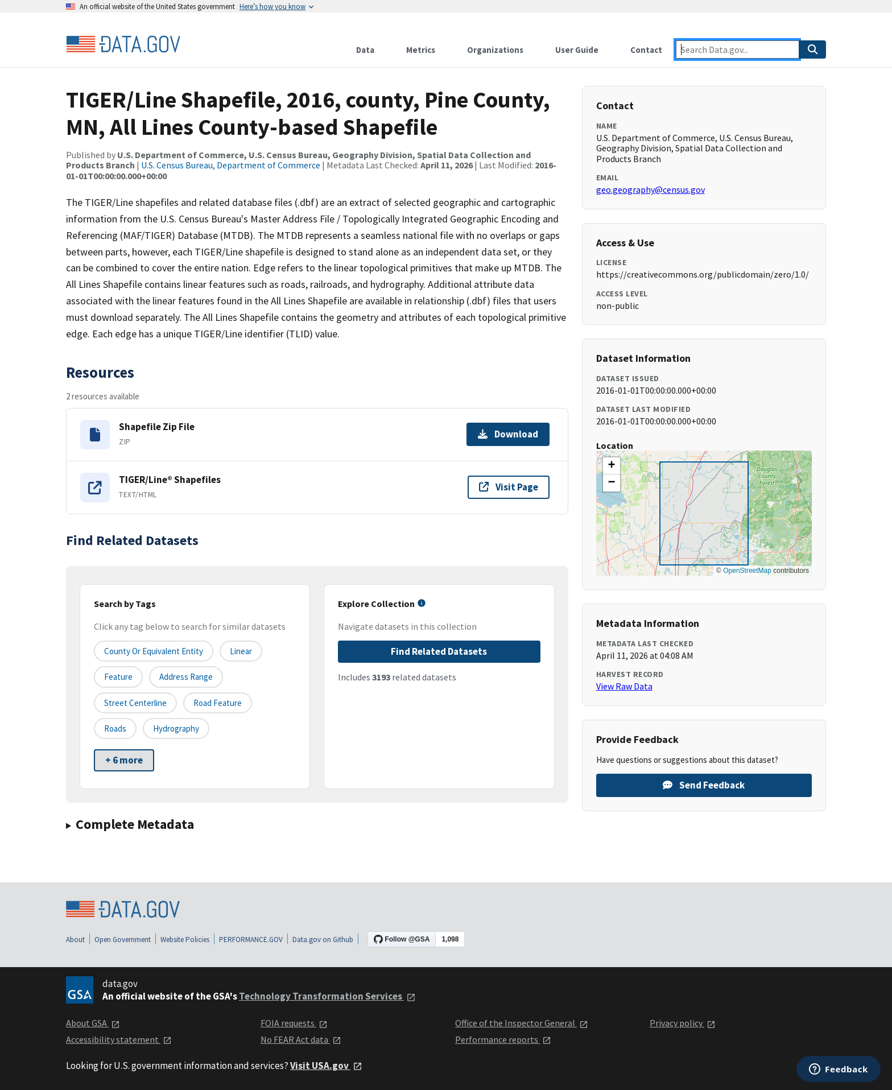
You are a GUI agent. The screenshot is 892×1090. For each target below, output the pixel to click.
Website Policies (184, 939)
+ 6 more (124, 760)
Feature (118, 676)
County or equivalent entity (153, 651)
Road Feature (217, 702)
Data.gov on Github (322, 939)
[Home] (123, 44)
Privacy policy (683, 1023)
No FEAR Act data (301, 1039)
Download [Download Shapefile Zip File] (508, 434)
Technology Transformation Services (327, 996)
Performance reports (503, 1039)
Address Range (186, 676)
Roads (115, 728)
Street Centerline (135, 702)
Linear (241, 651)
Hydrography (176, 728)
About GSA (93, 1023)
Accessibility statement (119, 1039)
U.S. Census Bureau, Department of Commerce (230, 165)
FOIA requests (294, 1023)
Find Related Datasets (439, 651)
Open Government (122, 939)
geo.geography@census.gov (650, 189)
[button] (611, 465)
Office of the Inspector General (521, 1023)
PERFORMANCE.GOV (251, 939)
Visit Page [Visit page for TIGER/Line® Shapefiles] (508, 487)
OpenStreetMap (747, 571)
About (75, 939)
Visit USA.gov (326, 1065)
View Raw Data (624, 686)
